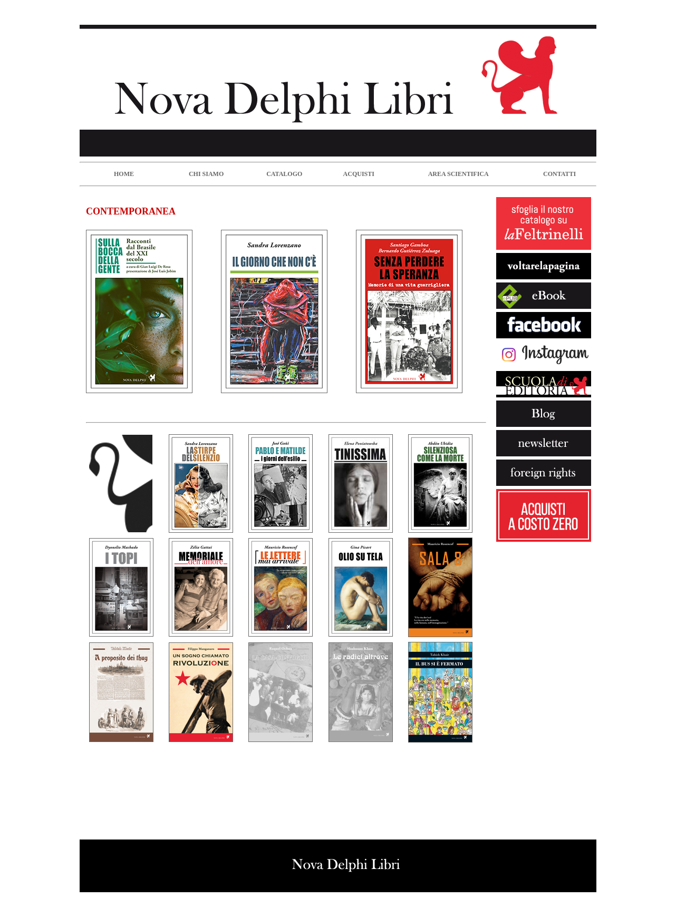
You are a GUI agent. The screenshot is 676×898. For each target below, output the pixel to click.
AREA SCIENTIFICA (458, 174)
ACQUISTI (358, 174)
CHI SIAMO (206, 174)
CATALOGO (284, 174)
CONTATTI (559, 174)
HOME (124, 174)
